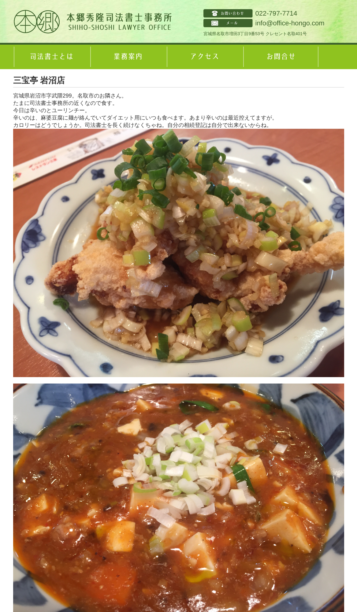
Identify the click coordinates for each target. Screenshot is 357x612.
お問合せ (281, 57)
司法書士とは (51, 57)
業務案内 (128, 57)
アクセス (204, 57)
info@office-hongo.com (290, 23)
